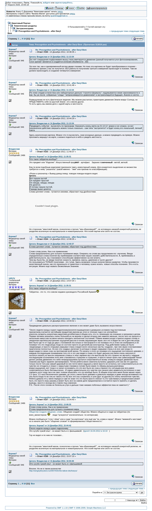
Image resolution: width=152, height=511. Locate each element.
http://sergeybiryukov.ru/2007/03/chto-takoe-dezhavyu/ (53, 471)
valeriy (12, 278)
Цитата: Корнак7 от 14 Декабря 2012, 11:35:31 (50, 156)
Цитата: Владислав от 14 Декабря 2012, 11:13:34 (51, 57)
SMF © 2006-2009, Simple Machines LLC (87, 508)
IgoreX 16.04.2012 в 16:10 (96, 431)
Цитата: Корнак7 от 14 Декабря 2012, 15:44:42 (50, 425)
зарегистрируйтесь (63, 3)
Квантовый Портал (20, 23)
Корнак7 (13, 49)
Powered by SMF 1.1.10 (57, 508)
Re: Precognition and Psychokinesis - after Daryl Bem (61, 50)
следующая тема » (136, 488)
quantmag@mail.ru (59, 16)
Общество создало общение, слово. (46, 412)
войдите (46, 3)
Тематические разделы (25, 26)
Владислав (14, 149)
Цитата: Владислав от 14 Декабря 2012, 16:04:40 (51, 461)
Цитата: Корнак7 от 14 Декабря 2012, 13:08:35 (50, 404)
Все (33, 39)
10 (24, 39)
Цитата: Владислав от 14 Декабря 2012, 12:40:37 (51, 244)
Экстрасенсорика (24, 28)
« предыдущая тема (118, 31)
